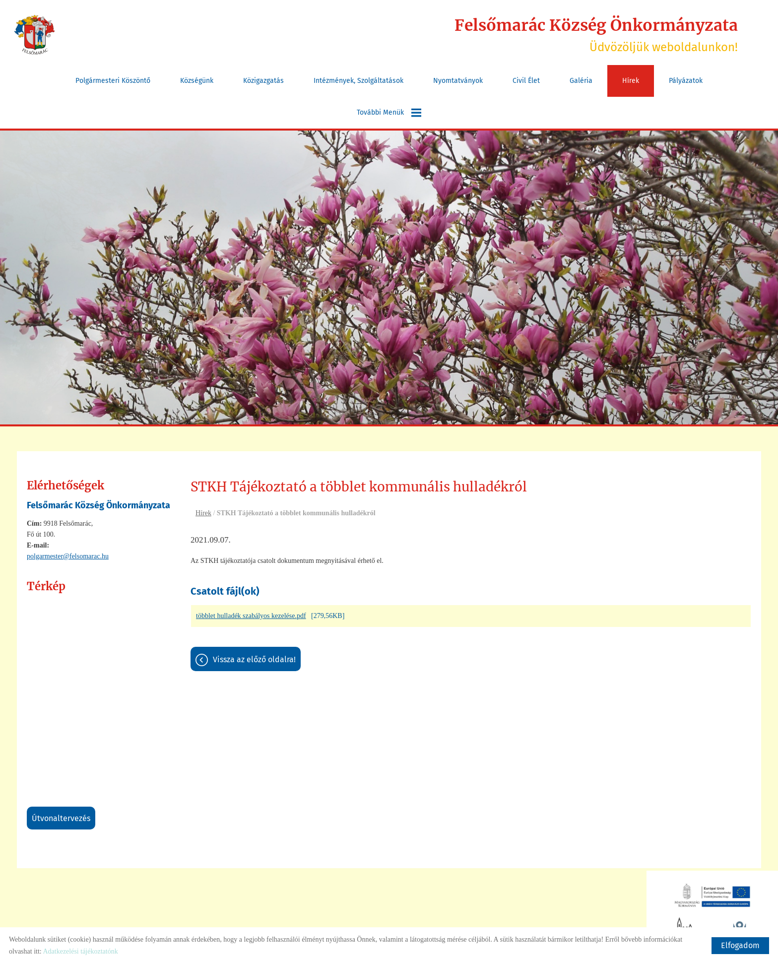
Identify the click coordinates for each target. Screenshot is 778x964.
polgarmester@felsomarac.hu (68, 555)
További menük (389, 112)
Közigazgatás (263, 80)
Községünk (196, 80)
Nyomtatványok (458, 80)
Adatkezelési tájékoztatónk (80, 951)
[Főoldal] (35, 35)
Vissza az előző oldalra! (254, 659)
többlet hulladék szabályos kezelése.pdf (251, 616)
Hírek (630, 80)
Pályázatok (686, 80)
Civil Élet (526, 80)
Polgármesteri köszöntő (112, 80)
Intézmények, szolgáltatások (358, 80)
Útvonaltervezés (61, 818)
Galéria (581, 80)
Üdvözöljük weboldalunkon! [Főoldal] (595, 34)
